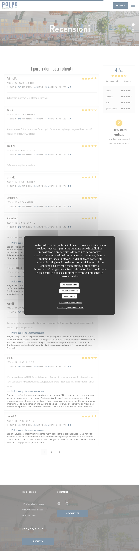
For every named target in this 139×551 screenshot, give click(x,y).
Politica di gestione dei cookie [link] (70, 307)
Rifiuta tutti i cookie (69, 290)
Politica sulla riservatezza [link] (70, 302)
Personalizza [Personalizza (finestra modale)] (69, 296)
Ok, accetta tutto (69, 285)
